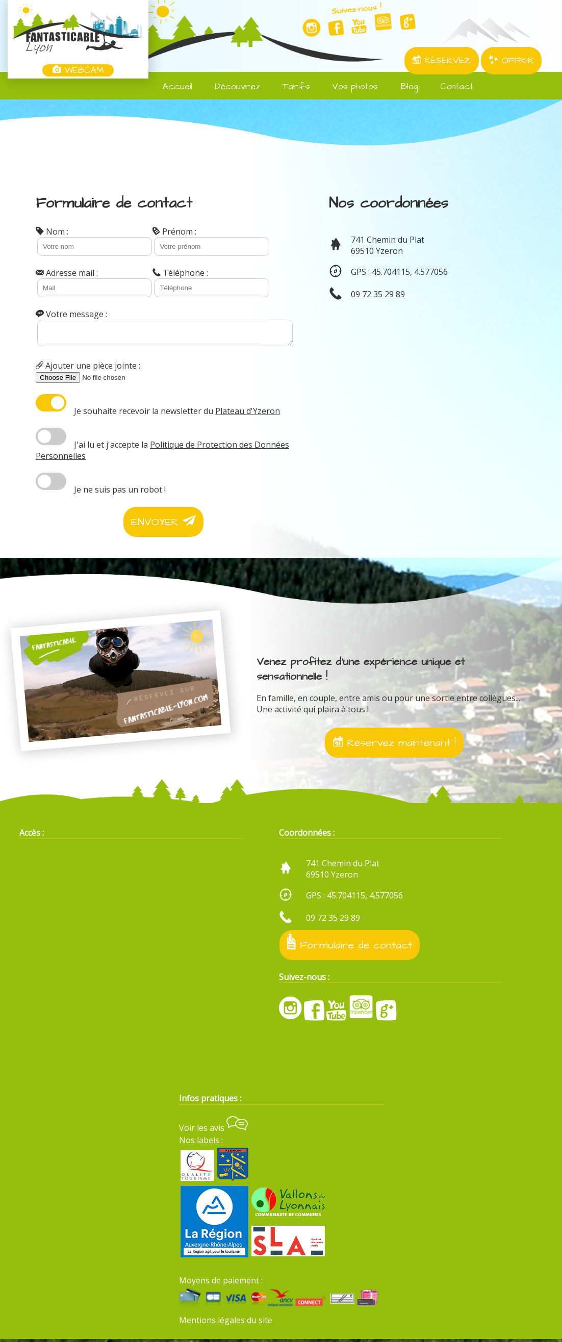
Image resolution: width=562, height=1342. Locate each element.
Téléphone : (180, 272)
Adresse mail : (67, 272)
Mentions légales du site (225, 1323)
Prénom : (174, 231)
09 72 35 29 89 (378, 294)
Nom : (52, 231)
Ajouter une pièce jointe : (88, 368)
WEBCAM (78, 70)
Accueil (171, 87)
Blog (403, 87)
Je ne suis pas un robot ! (120, 492)
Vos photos (348, 87)
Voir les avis (213, 1131)
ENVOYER (163, 525)
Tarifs (290, 87)
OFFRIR (511, 61)
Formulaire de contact (349, 946)
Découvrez (231, 87)
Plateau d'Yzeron (247, 414)
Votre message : (71, 314)
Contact (450, 87)
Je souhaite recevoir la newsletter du (177, 414)
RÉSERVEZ (441, 61)
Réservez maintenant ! (394, 745)
